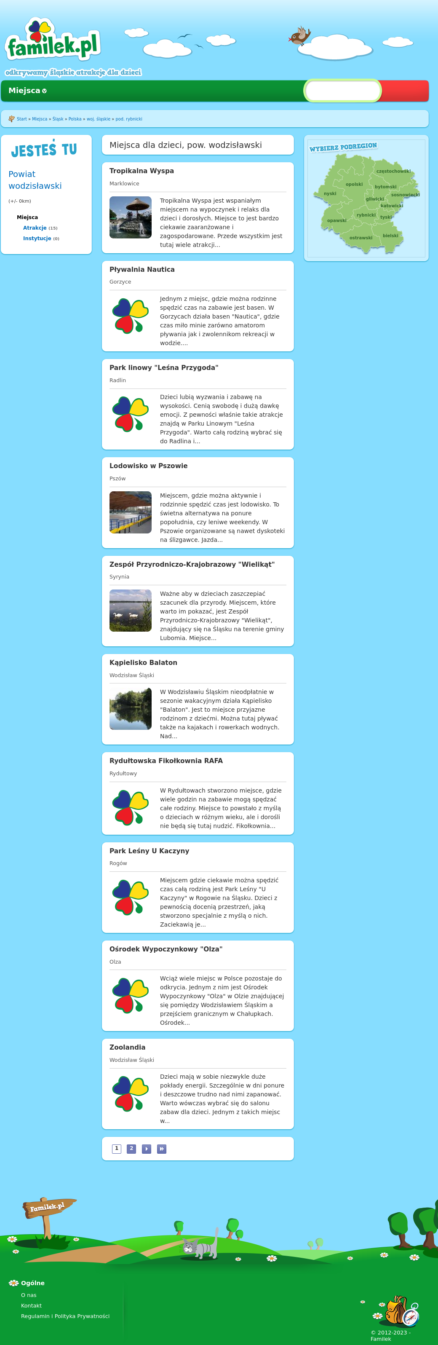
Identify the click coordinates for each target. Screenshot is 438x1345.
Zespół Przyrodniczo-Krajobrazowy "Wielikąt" (192, 564)
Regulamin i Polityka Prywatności (65, 1316)
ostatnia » (161, 1149)
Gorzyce (120, 282)
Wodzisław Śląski (132, 675)
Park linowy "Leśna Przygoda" (164, 368)
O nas (29, 1295)
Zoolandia (128, 1047)
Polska (75, 119)
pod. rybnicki (128, 119)
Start (22, 119)
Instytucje (37, 238)
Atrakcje (35, 228)
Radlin (118, 380)
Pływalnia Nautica (142, 269)
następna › (146, 1149)
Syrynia (119, 576)
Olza (115, 962)
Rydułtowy (123, 773)
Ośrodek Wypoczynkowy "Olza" (166, 949)
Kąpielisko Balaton (143, 663)
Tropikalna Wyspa (142, 171)
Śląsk (58, 119)
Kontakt (31, 1305)
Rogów (118, 863)
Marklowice (124, 183)
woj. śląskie (98, 119)
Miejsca (24, 90)
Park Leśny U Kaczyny (149, 851)
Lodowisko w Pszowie (149, 466)
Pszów (118, 478)
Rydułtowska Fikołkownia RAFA (166, 761)
